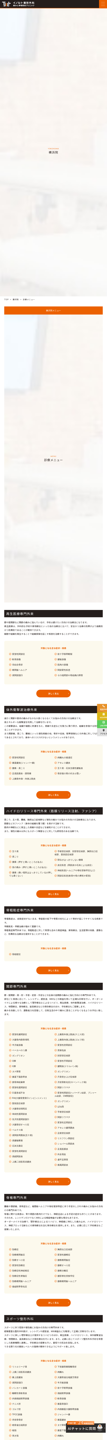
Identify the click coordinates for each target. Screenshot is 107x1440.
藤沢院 (16, 299)
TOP (6, 299)
